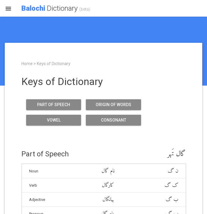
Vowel (53, 120)
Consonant (113, 120)
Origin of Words (113, 104)
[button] (8, 8)
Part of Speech (53, 104)
